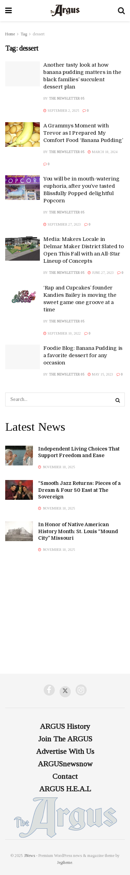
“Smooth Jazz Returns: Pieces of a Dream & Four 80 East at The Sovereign (79, 489)
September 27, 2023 (62, 224)
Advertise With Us (65, 751)
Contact (65, 776)
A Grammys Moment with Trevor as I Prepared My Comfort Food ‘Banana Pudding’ (83, 133)
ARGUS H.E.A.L (65, 788)
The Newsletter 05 (66, 98)
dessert (38, 34)
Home (10, 34)
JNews (29, 855)
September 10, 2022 (62, 333)
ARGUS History (65, 726)
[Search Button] (118, 399)
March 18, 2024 (103, 152)
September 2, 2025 (61, 110)
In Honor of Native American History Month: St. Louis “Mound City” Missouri (78, 531)
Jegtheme (64, 862)
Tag (23, 34)
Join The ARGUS (65, 738)
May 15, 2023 (100, 374)
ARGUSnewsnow (65, 763)
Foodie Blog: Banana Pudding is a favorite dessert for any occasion (82, 355)
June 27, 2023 (101, 273)
